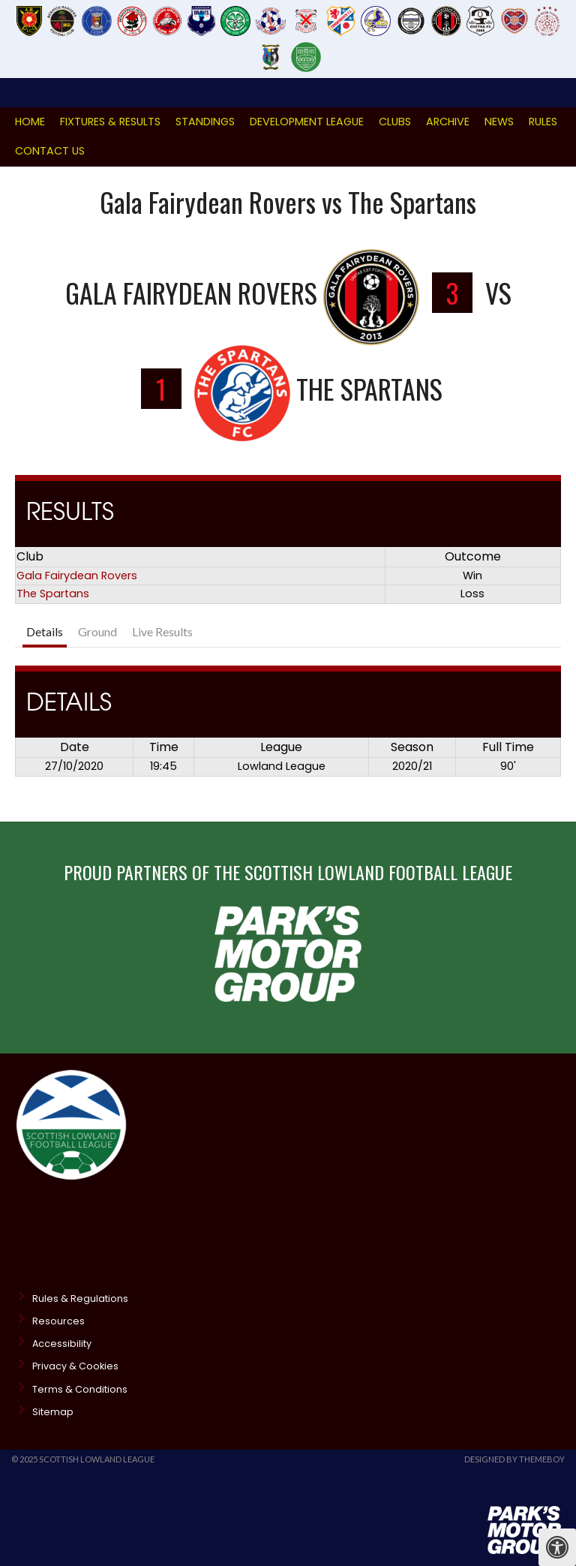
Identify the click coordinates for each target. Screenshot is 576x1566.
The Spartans (52, 593)
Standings (205, 121)
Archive (448, 121)
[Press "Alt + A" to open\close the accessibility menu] (557, 1547)
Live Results (162, 631)
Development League (307, 121)
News (499, 121)
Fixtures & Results (110, 121)
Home (30, 121)
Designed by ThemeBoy (514, 1459)
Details (44, 631)
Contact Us (50, 150)
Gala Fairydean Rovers (76, 575)
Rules (543, 121)
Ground (97, 631)
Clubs (395, 121)
